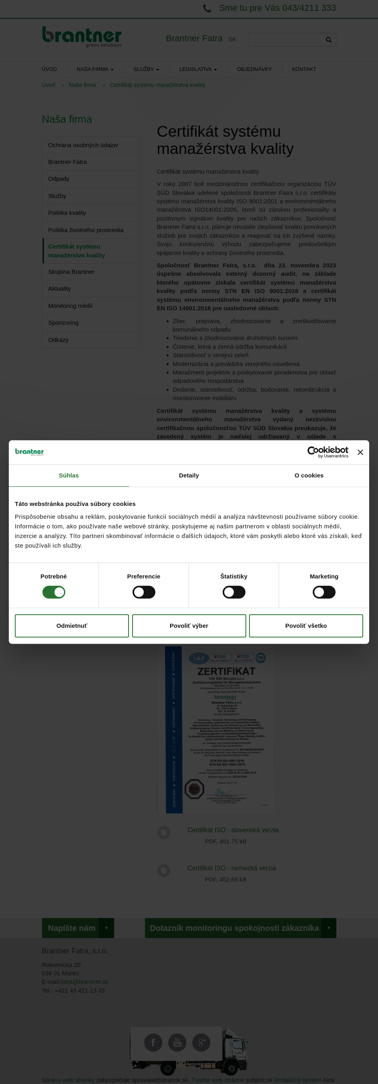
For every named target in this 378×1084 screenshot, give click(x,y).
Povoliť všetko (306, 625)
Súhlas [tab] (69, 475)
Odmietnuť (71, 625)
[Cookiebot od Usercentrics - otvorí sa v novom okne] (313, 452)
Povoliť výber (189, 625)
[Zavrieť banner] (360, 452)
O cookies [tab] (309, 475)
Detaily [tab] (189, 475)
